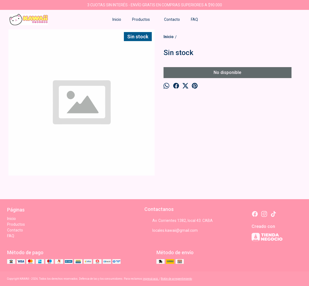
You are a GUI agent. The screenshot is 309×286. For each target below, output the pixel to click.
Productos (143, 19)
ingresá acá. (151, 278)
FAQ (194, 19)
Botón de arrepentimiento (176, 278)
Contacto (172, 19)
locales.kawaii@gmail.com (171, 230)
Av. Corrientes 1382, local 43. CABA (178, 221)
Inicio (116, 19)
